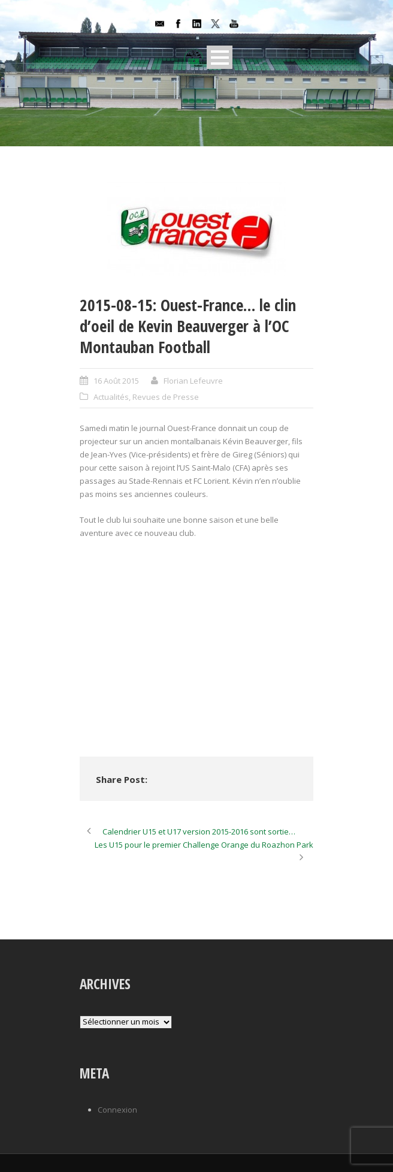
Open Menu (219, 57)
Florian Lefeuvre (193, 380)
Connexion (117, 1109)
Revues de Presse (165, 396)
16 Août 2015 (116, 380)
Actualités (111, 396)
